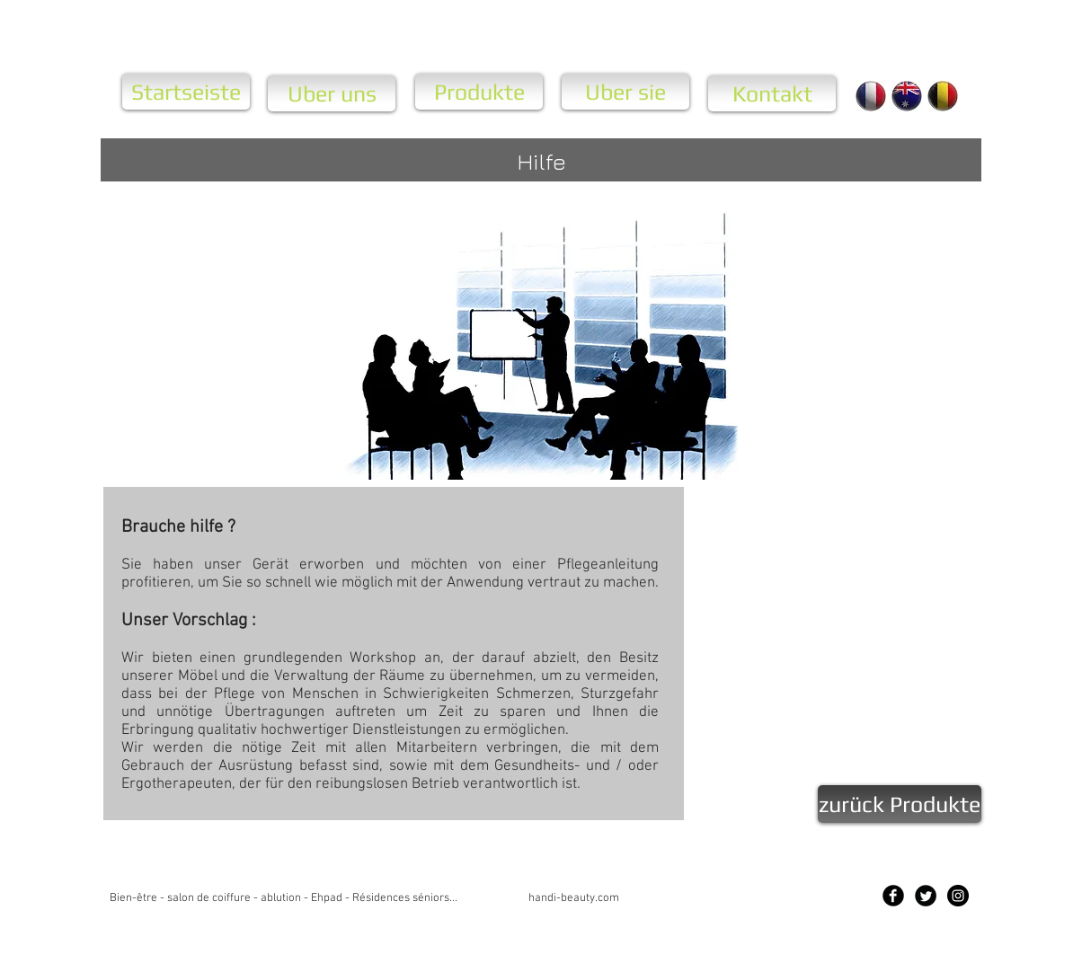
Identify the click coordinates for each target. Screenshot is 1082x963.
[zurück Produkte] (899, 804)
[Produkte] (479, 92)
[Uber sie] (625, 92)
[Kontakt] (772, 93)
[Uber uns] (331, 93)
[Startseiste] (186, 92)
